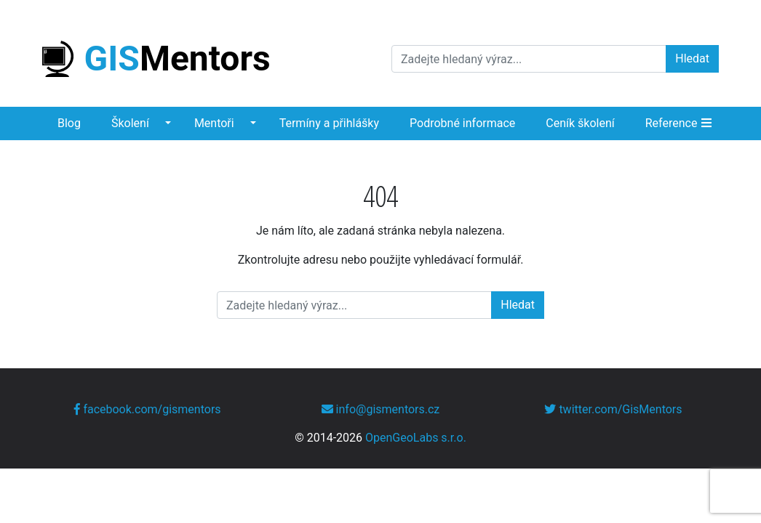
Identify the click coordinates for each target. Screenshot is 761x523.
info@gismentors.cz (381, 409)
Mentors (156, 59)
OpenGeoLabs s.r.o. (415, 438)
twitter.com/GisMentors (613, 409)
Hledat (692, 58)
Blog (69, 123)
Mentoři (214, 123)
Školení (130, 123)
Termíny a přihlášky (329, 123)
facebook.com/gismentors (147, 409)
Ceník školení (580, 123)
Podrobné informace (462, 123)
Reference (671, 123)
